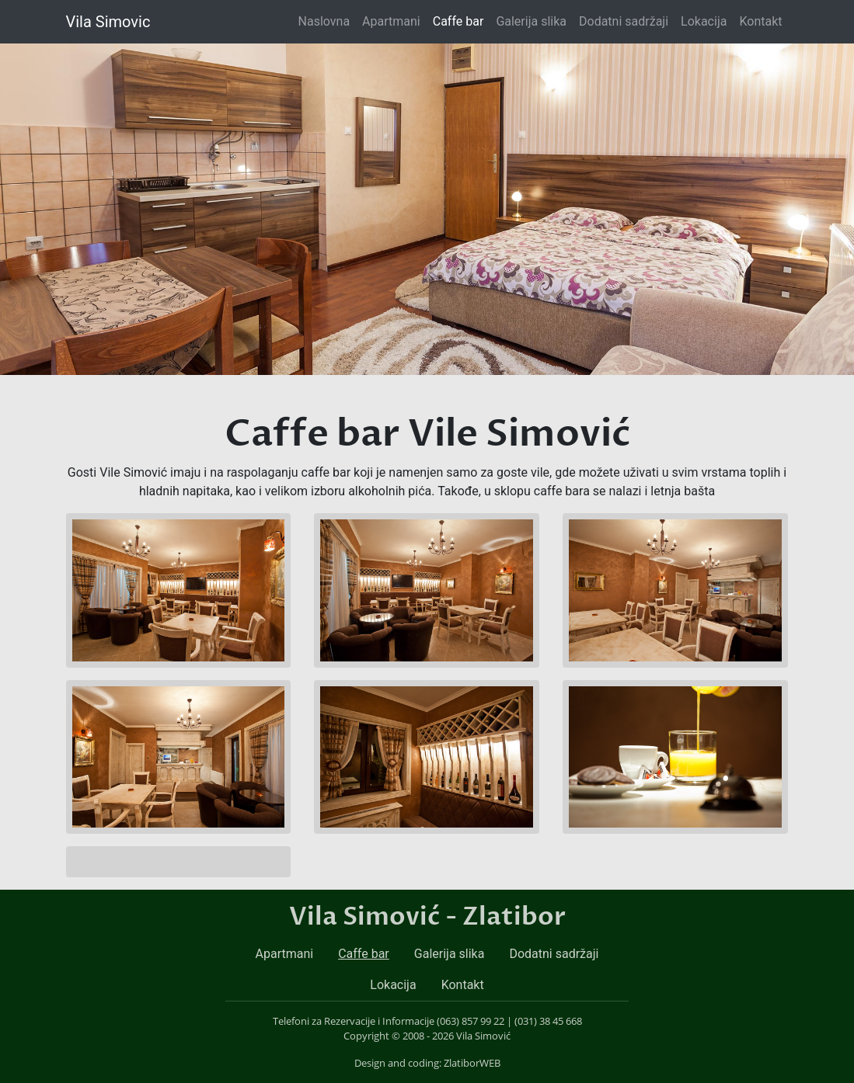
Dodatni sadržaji (623, 21)
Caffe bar (458, 21)
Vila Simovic (108, 21)
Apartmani (391, 21)
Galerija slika (531, 21)
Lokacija (704, 21)
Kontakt (760, 21)
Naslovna (327, 20)
